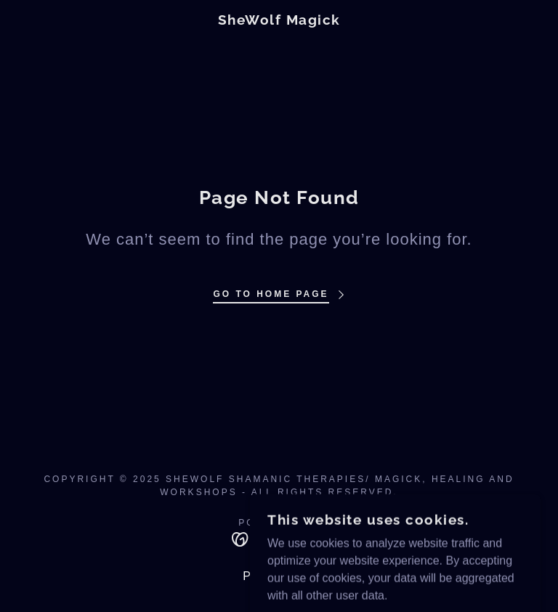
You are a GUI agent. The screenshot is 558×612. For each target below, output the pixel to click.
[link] (279, 21)
